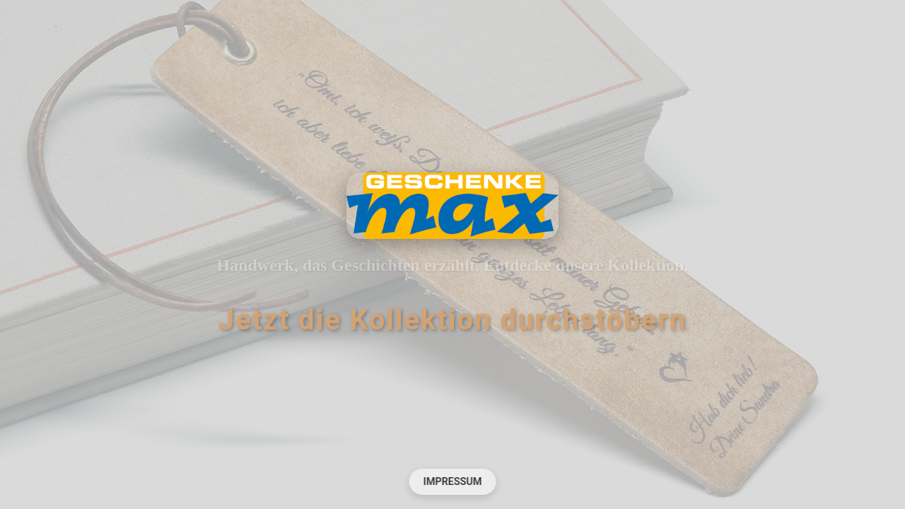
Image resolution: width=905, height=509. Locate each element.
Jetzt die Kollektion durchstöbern (452, 320)
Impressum (453, 482)
